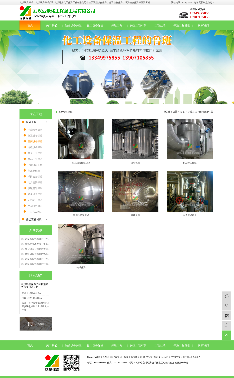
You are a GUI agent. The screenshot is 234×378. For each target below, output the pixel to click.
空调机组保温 (35, 206)
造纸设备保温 (35, 147)
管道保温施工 (190, 215)
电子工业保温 (35, 153)
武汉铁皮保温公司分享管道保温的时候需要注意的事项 (37, 259)
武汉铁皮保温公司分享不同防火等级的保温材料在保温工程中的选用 (37, 239)
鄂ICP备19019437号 (162, 357)
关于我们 (51, 25)
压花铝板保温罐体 (81, 163)
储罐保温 (81, 267)
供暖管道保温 (35, 188)
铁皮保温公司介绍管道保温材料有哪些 (37, 249)
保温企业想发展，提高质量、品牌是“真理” (37, 244)
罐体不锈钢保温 (81, 215)
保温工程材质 (138, 25)
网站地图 (175, 2)
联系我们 (203, 25)
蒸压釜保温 (34, 170)
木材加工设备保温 (36, 211)
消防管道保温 (35, 176)
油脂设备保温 (73, 25)
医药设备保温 (35, 141)
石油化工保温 (35, 200)
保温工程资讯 (181, 25)
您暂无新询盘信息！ (204, 2)
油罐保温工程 (35, 165)
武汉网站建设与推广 (191, 357)
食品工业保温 (35, 159)
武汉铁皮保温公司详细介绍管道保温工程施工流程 (37, 264)
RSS (184, 2)
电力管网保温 (35, 182)
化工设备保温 (95, 25)
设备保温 (135, 163)
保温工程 (116, 25)
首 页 (182, 111)
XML (189, 2)
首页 (30, 25)
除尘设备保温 (35, 194)
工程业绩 (160, 25)
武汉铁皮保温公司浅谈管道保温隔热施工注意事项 (37, 254)
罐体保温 (135, 215)
